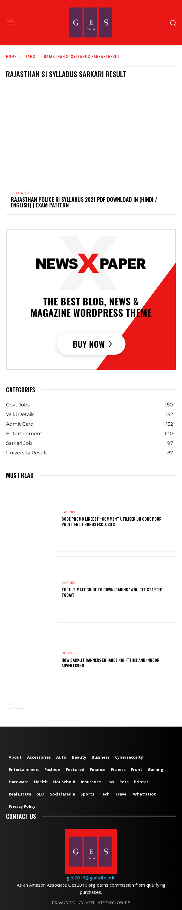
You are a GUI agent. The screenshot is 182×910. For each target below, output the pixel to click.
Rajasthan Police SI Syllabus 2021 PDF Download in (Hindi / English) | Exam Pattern (84, 202)
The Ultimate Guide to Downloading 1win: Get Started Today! (112, 592)
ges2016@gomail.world (91, 878)
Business (70, 653)
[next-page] (19, 705)
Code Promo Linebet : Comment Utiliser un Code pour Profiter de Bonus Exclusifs (112, 521)
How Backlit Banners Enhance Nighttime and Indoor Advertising (110, 662)
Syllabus (21, 193)
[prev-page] (10, 705)
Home (11, 56)
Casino (68, 512)
